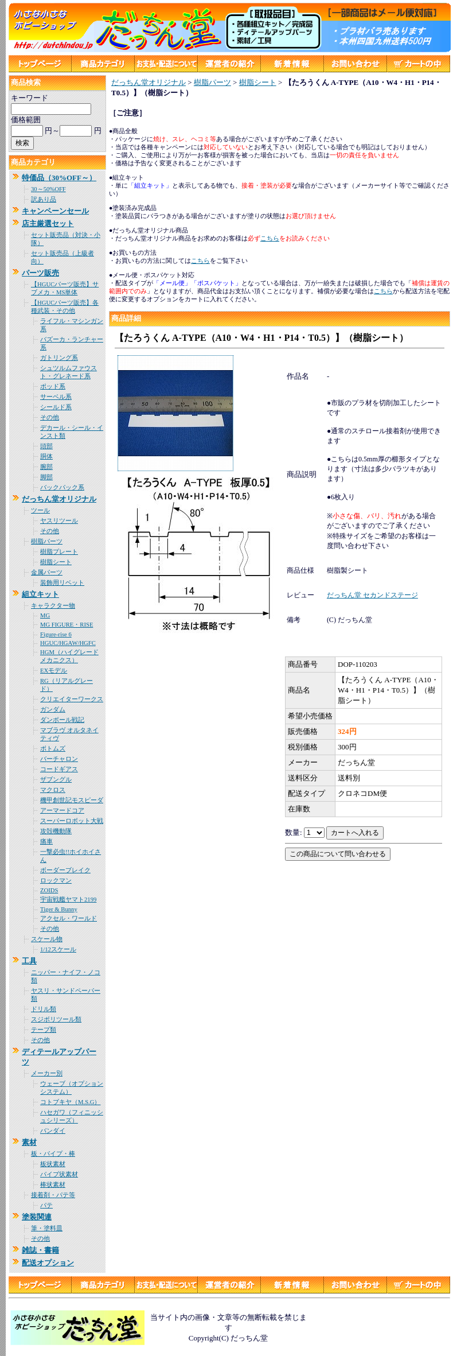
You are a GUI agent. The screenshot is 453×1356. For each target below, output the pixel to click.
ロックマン (56, 880)
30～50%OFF (48, 189)
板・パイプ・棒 (53, 1154)
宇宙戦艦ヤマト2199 (68, 899)
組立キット (40, 594)
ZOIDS (49, 890)
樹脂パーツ (47, 541)
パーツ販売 (40, 273)
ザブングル (56, 779)
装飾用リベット (62, 583)
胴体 (46, 456)
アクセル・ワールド (68, 918)
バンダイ (52, 1131)
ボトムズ (52, 748)
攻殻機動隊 (56, 831)
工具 (29, 961)
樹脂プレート (59, 552)
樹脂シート (56, 562)
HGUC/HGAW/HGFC (68, 643)
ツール (40, 510)
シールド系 (56, 407)
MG (45, 615)
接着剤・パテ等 (53, 1195)
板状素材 (52, 1164)
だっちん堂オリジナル (59, 499)
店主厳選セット (48, 223)
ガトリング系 (59, 358)
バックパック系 (62, 487)
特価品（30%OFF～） (59, 177)
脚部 (46, 477)
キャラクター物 (53, 606)
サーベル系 (56, 397)
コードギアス (59, 769)
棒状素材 (52, 1185)
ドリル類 (43, 1009)
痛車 (46, 841)
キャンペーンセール (55, 211)
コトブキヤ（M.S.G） (70, 1102)
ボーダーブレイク (65, 870)
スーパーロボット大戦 (71, 821)
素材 (29, 1142)
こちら (383, 291)
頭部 (46, 446)
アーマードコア (62, 810)
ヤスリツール (59, 521)
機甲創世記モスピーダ (71, 800)
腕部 (46, 467)
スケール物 (47, 939)
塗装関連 (37, 1217)
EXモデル (53, 670)
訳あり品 (43, 199)
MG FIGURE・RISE (66, 624)
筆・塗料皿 (47, 1228)
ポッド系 (52, 386)
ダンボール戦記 (62, 720)
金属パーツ (47, 572)
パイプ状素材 (59, 1174)
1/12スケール (58, 949)
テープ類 (43, 1030)
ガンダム (52, 709)
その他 (49, 417)
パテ (46, 1205)
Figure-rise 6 (56, 634)
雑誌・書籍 (40, 1250)
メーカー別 (47, 1073)
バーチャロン (59, 759)
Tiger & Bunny (58, 909)
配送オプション (48, 1262)
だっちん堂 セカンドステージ (372, 595)
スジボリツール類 (56, 1019)
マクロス (52, 790)
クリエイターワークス (71, 699)
